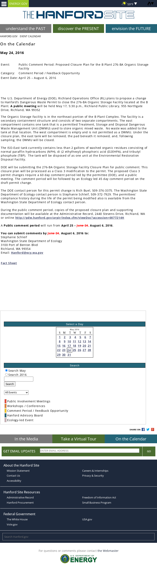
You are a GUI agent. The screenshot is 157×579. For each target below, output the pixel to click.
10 (69, 341)
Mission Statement (18, 470)
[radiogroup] (6, 370)
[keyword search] (18, 379)
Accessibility (14, 480)
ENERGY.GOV (18, 4)
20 (84, 346)
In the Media (26, 439)
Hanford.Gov (8, 36)
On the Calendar (131, 439)
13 (84, 341)
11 (74, 341)
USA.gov (87, 519)
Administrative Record (20, 497)
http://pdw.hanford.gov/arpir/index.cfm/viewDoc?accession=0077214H (69, 218)
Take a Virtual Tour (78, 439)
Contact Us (13, 475)
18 (74, 346)
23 (64, 350)
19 (79, 346)
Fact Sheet (9, 263)
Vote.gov (12, 524)
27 (84, 350)
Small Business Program (96, 502)
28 (89, 350)
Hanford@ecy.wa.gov (27, 253)
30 (64, 355)
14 (89, 341)
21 (89, 346)
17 (69, 346)
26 (79, 350)
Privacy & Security (93, 475)
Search (10, 384)
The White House (17, 519)
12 (79, 341)
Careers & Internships (95, 470)
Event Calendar (30, 36)
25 (74, 350)
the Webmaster (108, 551)
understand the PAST (25, 28)
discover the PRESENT (78, 28)
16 (64, 346)
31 (69, 355)
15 (59, 346)
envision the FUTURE (131, 28)
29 (59, 355)
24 (69, 350)
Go (149, 451)
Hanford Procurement (20, 502)
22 (59, 350)
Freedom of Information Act (99, 497)
